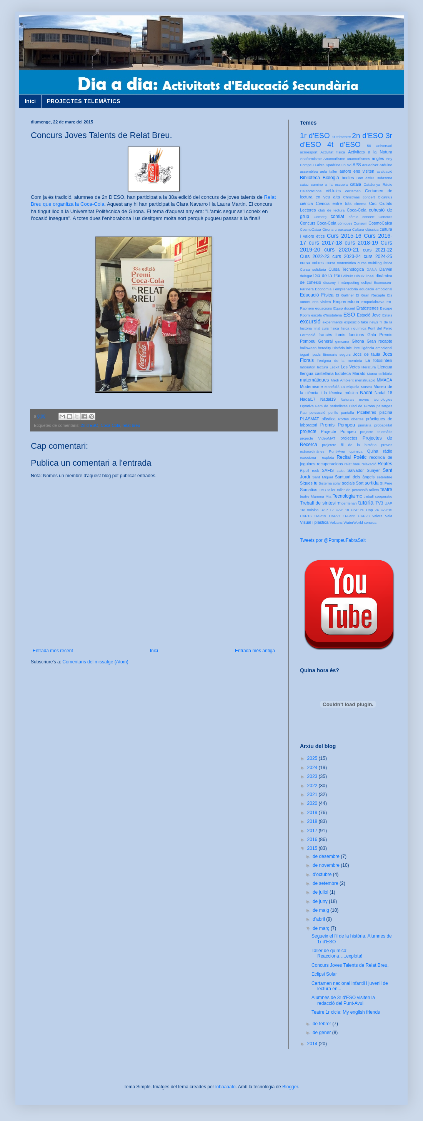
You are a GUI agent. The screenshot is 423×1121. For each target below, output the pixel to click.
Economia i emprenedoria (336, 289)
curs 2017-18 (325, 243)
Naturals (348, 399)
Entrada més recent (53, 650)
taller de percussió (352, 490)
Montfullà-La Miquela (342, 387)
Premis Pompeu (337, 425)
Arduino (386, 165)
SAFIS (328, 470)
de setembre (326, 883)
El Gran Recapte (370, 295)
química (356, 451)
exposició (352, 322)
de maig (321, 910)
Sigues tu (308, 483)
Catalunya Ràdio (378, 184)
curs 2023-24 (346, 256)
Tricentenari (346, 503)
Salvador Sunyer (363, 470)
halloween (308, 348)
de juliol (321, 892)
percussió (317, 412)
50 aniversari (379, 145)
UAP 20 (357, 510)
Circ (372, 203)
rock (315, 470)
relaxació (368, 464)
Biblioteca (310, 177)
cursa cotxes (312, 262)
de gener (322, 1032)
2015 (313, 848)
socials (348, 483)
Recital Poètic (351, 457)
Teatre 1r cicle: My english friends (345, 1012)
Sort (359, 483)
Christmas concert (359, 197)
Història (338, 348)
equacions (323, 308)
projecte (308, 431)
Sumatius (308, 489)
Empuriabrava (373, 302)
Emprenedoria (346, 301)
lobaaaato (225, 1086)
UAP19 (320, 516)
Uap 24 (372, 510)
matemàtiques (314, 380)
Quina (372, 451)
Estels (387, 315)
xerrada (370, 522)
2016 (313, 839)
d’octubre (323, 874)
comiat (337, 216)
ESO (349, 314)
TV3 (379, 503)
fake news (369, 322)
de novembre (327, 865)
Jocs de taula (366, 354)
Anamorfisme (334, 159)
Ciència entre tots (333, 203)
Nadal (366, 392)
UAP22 (349, 516)
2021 (313, 794)
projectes (348, 438)
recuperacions (330, 463)
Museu (366, 387)
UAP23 (364, 516)
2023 (313, 776)
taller (331, 490)
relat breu (131, 425)
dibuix (348, 276)
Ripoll (304, 470)
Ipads (315, 354)
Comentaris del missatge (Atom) (95, 662)
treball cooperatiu (378, 496)
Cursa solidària (313, 269)
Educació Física (316, 295)
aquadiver (370, 165)
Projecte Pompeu (338, 431)
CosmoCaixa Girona (316, 229)
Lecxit (334, 367)
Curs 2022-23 (315, 256)
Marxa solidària (379, 373)
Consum (360, 223)
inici (349, 348)
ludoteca (343, 373)
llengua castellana (316, 373)
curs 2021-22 (377, 250)
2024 (313, 767)
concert (368, 217)
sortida (371, 483)
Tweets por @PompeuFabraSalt (333, 540)
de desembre (327, 856)
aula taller (328, 171)
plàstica (328, 418)
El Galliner (345, 295)
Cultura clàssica (365, 229)
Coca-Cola (110, 425)
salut (341, 470)
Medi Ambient (342, 380)
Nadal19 (328, 399)
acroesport (308, 152)
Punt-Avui (337, 451)
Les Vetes (350, 367)
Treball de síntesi (318, 503)
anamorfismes (358, 159)
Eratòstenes (367, 308)
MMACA (384, 380)
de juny (321, 901)
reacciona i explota (317, 457)
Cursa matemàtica (340, 263)
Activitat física (332, 152)
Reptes (385, 463)
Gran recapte (379, 341)
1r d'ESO (315, 136)
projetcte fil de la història (349, 445)
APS (357, 164)
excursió (310, 321)
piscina (385, 412)
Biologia (331, 177)
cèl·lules (333, 190)
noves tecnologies (375, 399)
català (355, 184)
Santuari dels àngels (355, 477)
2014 (313, 1043)
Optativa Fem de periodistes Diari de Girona (337, 406)
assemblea (309, 171)
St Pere (386, 483)
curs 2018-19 (361, 243)
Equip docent (344, 308)
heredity (324, 348)
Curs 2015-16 (344, 236)
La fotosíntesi (378, 360)
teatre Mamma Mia (315, 496)
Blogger (290, 1086)
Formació (307, 335)
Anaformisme (311, 159)
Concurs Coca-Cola (318, 223)
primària (364, 425)
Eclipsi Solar (324, 974)
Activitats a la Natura (370, 152)
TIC (359, 496)
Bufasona (384, 178)
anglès (378, 158)
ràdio (387, 451)
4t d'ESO (344, 144)
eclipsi (366, 282)
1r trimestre (341, 137)
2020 (313, 803)
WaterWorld (353, 522)
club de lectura (331, 210)
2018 (313, 821)
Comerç (319, 217)
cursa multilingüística (375, 263)
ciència (306, 203)
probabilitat (383, 425)
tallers (374, 490)
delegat (306, 276)
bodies (348, 177)
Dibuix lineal (364, 276)
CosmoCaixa (380, 223)
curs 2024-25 (378, 256)
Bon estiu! (365, 178)
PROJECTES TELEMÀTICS (83, 101)
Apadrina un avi (338, 165)
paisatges (384, 406)
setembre (384, 477)
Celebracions (310, 191)
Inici (30, 101)
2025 (313, 758)
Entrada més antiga (255, 650)
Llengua (385, 367)
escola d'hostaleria (326, 315)
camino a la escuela (329, 184)
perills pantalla (341, 412)
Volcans (336, 522)
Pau (303, 412)
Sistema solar (329, 483)
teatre (386, 489)
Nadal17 (307, 399)
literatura (368, 367)
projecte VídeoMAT (317, 438)
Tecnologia (344, 496)
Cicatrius (385, 197)
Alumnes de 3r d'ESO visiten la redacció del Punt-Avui (343, 1000)
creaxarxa (343, 229)
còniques (345, 223)
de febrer (322, 1023)
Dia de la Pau (327, 275)
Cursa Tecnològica (346, 269)
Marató (358, 373)
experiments (333, 322)
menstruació (365, 380)
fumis (340, 334)
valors (377, 516)
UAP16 (305, 516)
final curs (321, 328)
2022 (313, 785)
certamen (353, 191)
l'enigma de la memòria (339, 360)
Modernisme (311, 386)
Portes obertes (350, 419)
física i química (353, 328)
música (351, 392)
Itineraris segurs (337, 354)
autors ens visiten (357, 171)
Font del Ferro (380, 328)
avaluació (384, 171)
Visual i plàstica (314, 522)
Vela (388, 516)
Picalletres (366, 412)
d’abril (319, 919)
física (334, 328)
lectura (322, 367)
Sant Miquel (322, 477)
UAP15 (386, 510)
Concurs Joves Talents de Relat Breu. (350, 965)
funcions (356, 334)
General (325, 341)
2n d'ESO (89, 425)
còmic (353, 217)
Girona (357, 341)
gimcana (342, 341)
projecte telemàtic (376, 432)
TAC (322, 490)
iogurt (304, 354)
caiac (304, 184)
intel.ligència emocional (373, 348)
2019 (313, 812)
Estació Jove (369, 315)
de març (322, 928)
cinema (360, 204)
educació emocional (375, 289)
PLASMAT (309, 418)
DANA (371, 269)
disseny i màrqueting (341, 282)
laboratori (307, 367)
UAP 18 (342, 510)
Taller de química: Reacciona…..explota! (336, 953)
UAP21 (334, 516)
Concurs (385, 217)
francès (325, 334)
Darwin (385, 269)
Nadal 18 (383, 392)
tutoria (365, 503)
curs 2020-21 (341, 250)
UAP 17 (327, 510)
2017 (313, 830)
